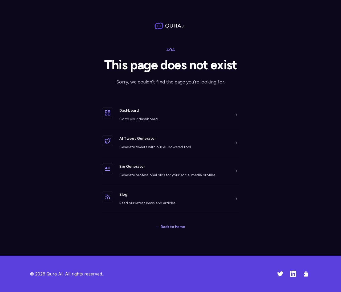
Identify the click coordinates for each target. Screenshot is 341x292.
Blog (123, 194)
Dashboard (129, 110)
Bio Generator (132, 166)
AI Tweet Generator (137, 138)
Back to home (170, 227)
